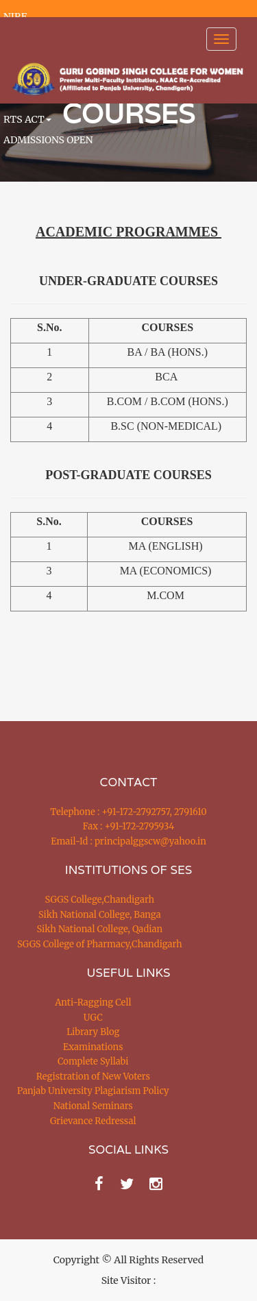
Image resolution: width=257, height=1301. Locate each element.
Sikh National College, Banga (99, 915)
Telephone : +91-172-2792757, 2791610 (128, 812)
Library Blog (92, 1032)
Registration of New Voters (93, 1076)
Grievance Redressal (93, 1121)
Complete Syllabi (93, 1061)
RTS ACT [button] (27, 119)
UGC (93, 1017)
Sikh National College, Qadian (100, 929)
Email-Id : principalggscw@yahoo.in (128, 841)
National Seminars (93, 1106)
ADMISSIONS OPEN (48, 140)
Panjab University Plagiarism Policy (93, 1091)
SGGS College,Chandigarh (99, 899)
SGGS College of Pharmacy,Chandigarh (99, 944)
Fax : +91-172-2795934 (128, 826)
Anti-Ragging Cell (93, 1002)
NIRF (15, 16)
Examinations (93, 1047)
